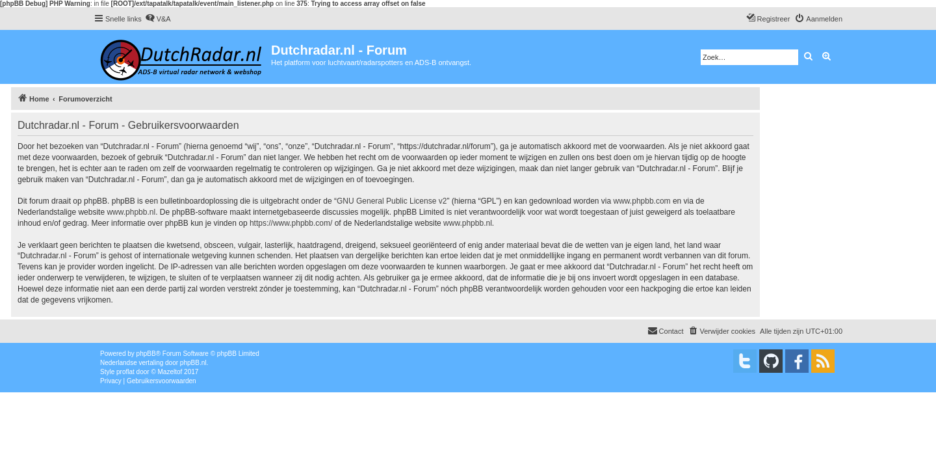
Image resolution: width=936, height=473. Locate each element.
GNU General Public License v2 (392, 201)
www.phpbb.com (642, 201)
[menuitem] (158, 19)
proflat (125, 371)
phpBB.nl (193, 362)
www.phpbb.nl (131, 212)
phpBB (146, 353)
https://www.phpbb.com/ (291, 223)
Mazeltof (170, 371)
